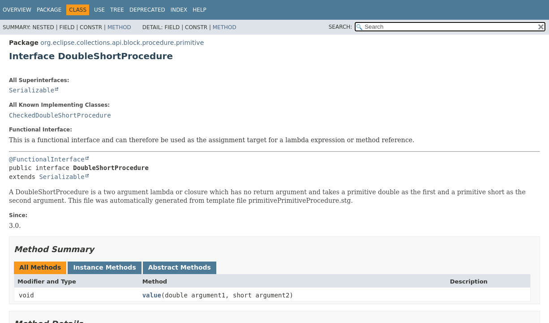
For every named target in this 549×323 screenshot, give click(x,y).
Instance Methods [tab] (104, 267)
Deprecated (147, 10)
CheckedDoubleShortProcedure (60, 115)
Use (99, 10)
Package (49, 10)
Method (119, 27)
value (151, 295)
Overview (17, 10)
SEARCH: (340, 27)
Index (179, 10)
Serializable (31, 90)
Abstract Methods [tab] (179, 267)
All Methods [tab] (40, 267)
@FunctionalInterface (47, 159)
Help (199, 10)
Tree (117, 10)
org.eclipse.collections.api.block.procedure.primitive (122, 42)
